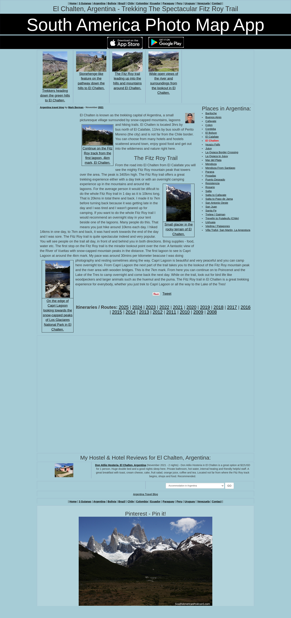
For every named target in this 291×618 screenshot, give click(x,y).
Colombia (142, 3)
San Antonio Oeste (216, 202)
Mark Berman (75, 107)
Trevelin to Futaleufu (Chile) (222, 218)
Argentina (99, 3)
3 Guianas (85, 3)
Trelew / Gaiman (215, 214)
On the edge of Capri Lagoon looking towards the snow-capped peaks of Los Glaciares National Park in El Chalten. (57, 315)
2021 (101, 107)
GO (229, 485)
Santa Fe (210, 210)
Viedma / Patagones (217, 226)
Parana (209, 171)
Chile (130, 3)
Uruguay (189, 3)
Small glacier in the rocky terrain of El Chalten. (178, 229)
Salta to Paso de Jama (219, 198)
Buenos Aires (213, 117)
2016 (246, 307)
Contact (217, 3)
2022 (164, 307)
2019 (205, 307)
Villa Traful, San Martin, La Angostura (227, 230)
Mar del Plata (213, 160)
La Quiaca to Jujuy (216, 156)
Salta (208, 191)
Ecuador (155, 3)
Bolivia (112, 3)
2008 (212, 311)
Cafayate (210, 121)
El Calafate (212, 136)
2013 (144, 311)
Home (73, 3)
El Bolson (211, 132)
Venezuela (203, 3)
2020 (191, 307)
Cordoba (210, 128)
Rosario (210, 187)
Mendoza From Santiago (220, 167)
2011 (171, 311)
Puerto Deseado (215, 179)
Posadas (210, 175)
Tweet (166, 294)
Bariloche (211, 113)
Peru (179, 3)
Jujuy (208, 148)
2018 (218, 307)
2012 (158, 311)
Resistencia (212, 183)
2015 (117, 311)
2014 (130, 311)
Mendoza (211, 164)
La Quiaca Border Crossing (221, 152)
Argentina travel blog (52, 107)
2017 (232, 307)
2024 (137, 307)
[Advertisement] (217, 244)
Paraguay (168, 3)
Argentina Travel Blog (145, 494)
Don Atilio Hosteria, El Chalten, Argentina (120, 465)
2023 (151, 307)
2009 (198, 311)
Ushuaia (210, 222)
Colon (208, 125)
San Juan (211, 206)
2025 (124, 307)
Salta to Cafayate (215, 195)
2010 (185, 311)
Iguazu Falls (212, 144)
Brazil (121, 3)
